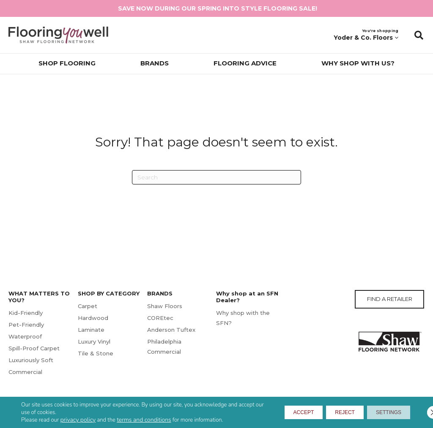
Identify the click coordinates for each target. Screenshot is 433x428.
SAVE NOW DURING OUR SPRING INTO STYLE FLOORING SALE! (217, 8)
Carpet (87, 306)
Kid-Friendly (25, 312)
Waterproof (25, 336)
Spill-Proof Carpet (34, 348)
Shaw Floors (164, 306)
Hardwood (93, 317)
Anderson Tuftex (171, 329)
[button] (418, 35)
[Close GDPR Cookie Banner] (419, 412)
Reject (326, 412)
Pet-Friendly (26, 324)
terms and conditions (144, 420)
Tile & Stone (95, 353)
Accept (273, 412)
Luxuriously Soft (30, 360)
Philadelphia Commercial (164, 346)
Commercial (25, 371)
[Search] (216, 177)
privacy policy (78, 420)
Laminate (91, 329)
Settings (382, 412)
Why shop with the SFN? (243, 317)
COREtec (160, 317)
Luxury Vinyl (94, 341)
